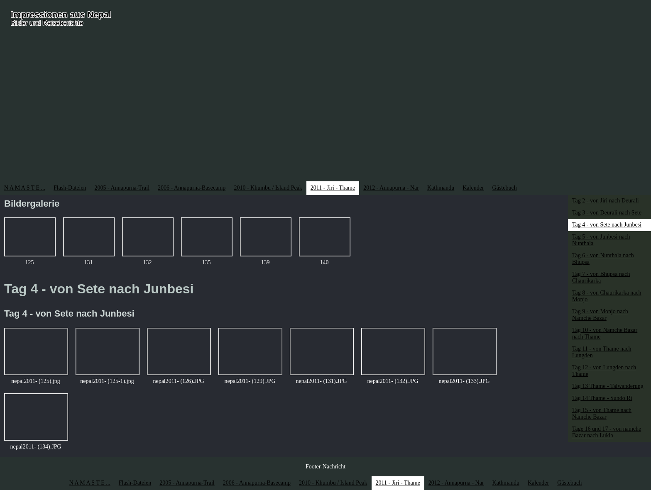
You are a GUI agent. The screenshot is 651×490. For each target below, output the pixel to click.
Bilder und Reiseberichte (47, 23)
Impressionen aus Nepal (61, 14)
